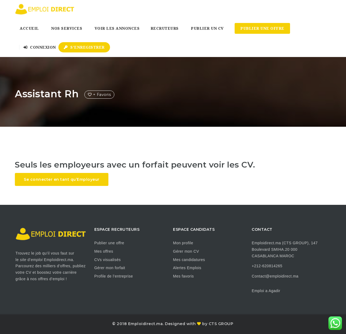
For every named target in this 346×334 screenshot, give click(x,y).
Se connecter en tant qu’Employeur (61, 179)
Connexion (40, 47)
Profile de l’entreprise (113, 276)
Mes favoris (183, 276)
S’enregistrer (84, 47)
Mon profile (183, 243)
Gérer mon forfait (109, 268)
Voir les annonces (117, 28)
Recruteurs (165, 28)
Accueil (29, 28)
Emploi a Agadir (266, 291)
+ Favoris (99, 94)
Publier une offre (109, 243)
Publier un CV (207, 28)
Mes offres (103, 251)
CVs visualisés (107, 260)
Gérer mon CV (186, 251)
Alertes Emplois (187, 268)
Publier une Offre (262, 28)
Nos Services (66, 28)
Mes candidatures (189, 260)
